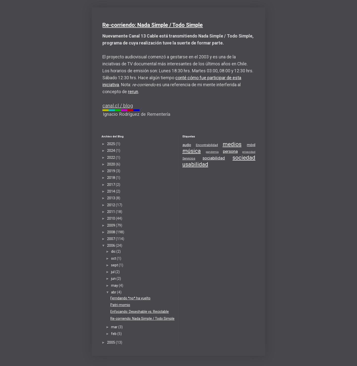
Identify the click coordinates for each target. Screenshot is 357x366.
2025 (111, 144)
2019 (111, 171)
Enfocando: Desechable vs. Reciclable (139, 312)
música (191, 151)
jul (113, 272)
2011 (111, 212)
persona (230, 151)
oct (114, 258)
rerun (133, 91)
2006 (111, 245)
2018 (111, 178)
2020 (111, 164)
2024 (111, 151)
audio (186, 145)
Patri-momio (120, 305)
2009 (111, 225)
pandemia (212, 152)
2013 (111, 198)
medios (232, 144)
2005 (111, 342)
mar (114, 327)
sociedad (244, 157)
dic (113, 251)
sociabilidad (214, 158)
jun (114, 279)
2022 (111, 158)
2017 (111, 185)
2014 (111, 191)
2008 (111, 232)
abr (114, 292)
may (115, 285)
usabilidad (195, 164)
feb (114, 334)
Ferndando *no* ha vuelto (130, 298)
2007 (111, 239)
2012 (111, 205)
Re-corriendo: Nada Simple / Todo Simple (152, 25)
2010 (111, 218)
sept (115, 265)
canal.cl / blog (117, 106)
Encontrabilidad (207, 145)
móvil (251, 145)
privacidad (248, 152)
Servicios (188, 158)
